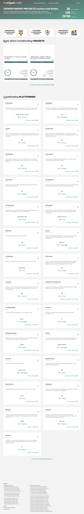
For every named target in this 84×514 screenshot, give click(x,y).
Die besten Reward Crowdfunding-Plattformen (38, 493)
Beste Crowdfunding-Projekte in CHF (11, 498)
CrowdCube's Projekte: (71, 145)
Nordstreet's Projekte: (72, 222)
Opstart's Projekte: (33, 452)
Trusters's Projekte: (72, 324)
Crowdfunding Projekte (53, 3)
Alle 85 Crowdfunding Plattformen (42, 459)
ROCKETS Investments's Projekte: (69, 299)
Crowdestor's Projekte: (32, 273)
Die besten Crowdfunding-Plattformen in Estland (39, 498)
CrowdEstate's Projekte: (31, 222)
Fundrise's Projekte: (32, 299)
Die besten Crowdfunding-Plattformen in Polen (38, 508)
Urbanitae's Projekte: (72, 401)
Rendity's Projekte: (33, 427)
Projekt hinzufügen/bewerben (9, 507)
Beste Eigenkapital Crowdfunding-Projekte (12, 493)
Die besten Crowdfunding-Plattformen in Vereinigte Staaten (41, 511)
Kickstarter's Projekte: (32, 120)
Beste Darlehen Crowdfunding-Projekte (11, 494)
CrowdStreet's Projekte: (71, 197)
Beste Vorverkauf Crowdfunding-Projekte (11, 495)
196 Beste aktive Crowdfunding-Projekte (42, 85)
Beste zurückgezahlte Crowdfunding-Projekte (12, 490)
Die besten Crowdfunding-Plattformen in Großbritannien (40, 505)
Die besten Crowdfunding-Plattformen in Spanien (39, 500)
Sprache (78, 3)
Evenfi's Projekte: (73, 248)
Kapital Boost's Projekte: (71, 375)
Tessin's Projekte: (73, 350)
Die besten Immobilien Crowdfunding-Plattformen (39, 488)
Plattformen (75, 9)
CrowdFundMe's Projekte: (31, 324)
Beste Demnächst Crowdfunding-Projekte (12, 488)
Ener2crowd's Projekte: (32, 401)
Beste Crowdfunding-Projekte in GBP (11, 500)
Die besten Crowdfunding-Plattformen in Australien (39, 497)
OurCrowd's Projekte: (32, 197)
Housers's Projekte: (32, 375)
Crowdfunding (19, 96)
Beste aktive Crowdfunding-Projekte (11, 486)
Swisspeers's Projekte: (71, 171)
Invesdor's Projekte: (72, 427)
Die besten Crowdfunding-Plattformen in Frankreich (39, 502)
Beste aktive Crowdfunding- (23, 41)
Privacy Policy (6, 509)
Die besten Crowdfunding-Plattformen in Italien (39, 507)
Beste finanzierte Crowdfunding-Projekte (11, 489)
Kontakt (5, 505)
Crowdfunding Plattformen (39, 3)
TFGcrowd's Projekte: (72, 273)
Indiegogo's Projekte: (72, 120)
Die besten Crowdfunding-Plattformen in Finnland (39, 501)
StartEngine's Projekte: (31, 171)
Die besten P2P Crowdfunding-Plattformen (38, 490)
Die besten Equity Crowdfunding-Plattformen (38, 486)
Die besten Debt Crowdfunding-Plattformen (38, 489)
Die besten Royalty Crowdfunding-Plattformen (38, 492)
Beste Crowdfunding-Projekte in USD (11, 503)
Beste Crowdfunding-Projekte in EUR (11, 499)
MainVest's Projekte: (32, 248)
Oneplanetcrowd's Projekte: (31, 350)
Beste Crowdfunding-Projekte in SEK (11, 502)
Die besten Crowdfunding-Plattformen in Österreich (39, 495)
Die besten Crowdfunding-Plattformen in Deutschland (40, 504)
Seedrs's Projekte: (32, 145)
